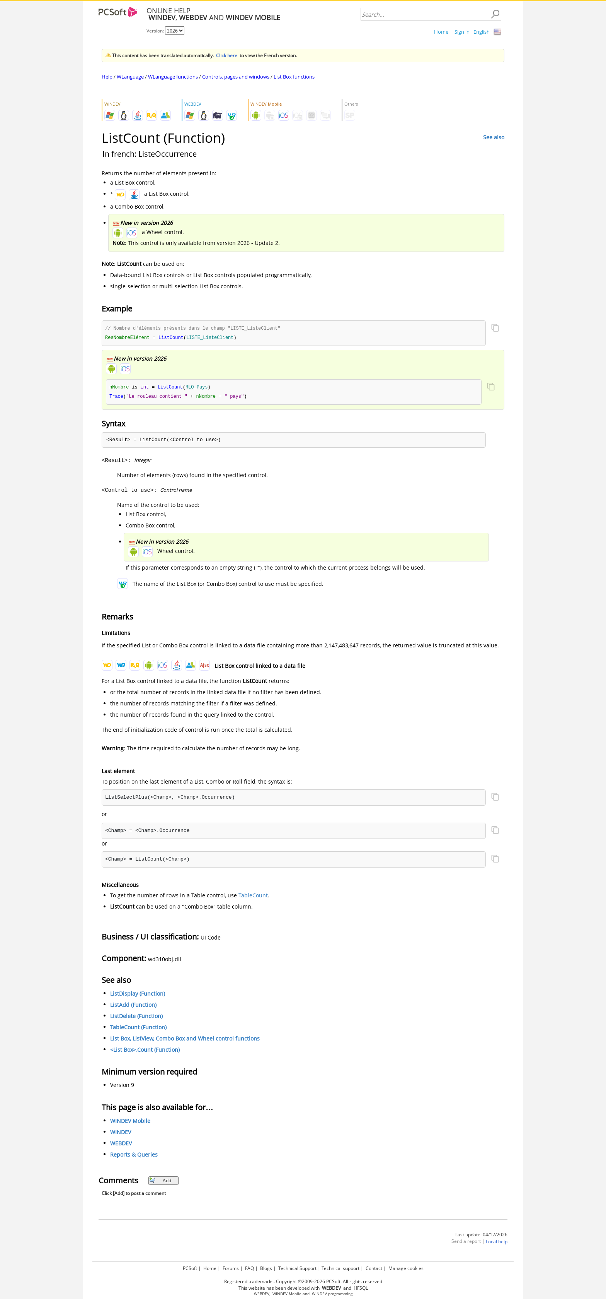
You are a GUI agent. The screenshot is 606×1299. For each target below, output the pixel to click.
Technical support (340, 1268)
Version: (155, 30)
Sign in (462, 31)
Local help (496, 1243)
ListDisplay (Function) (137, 995)
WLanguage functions (173, 76)
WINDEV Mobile (130, 1122)
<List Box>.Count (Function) (145, 1051)
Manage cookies (406, 1268)
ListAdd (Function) (133, 1006)
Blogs (266, 1268)
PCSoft (190, 1268)
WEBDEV (121, 1144)
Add (160, 1182)
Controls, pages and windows (235, 76)
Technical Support (297, 1268)
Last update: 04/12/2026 (481, 1236)
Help (107, 76)
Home (441, 31)
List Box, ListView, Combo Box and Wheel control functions (185, 1040)
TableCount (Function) (138, 1028)
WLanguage (130, 76)
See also (493, 137)
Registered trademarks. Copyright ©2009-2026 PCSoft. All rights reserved (303, 1281)
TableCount (253, 896)
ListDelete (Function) (136, 1017)
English (481, 31)
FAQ (249, 1268)
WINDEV (120, 1133)
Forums (231, 1268)
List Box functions (294, 76)
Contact (374, 1268)
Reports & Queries (134, 1156)
